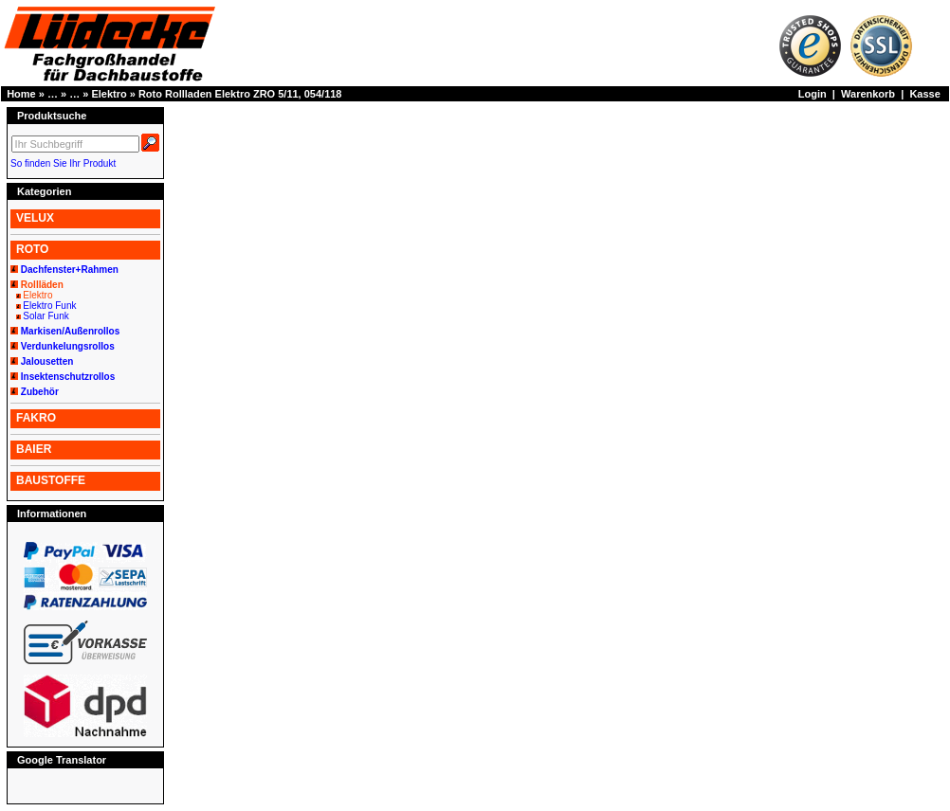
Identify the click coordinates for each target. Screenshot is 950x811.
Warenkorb (868, 93)
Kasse (924, 93)
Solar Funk (45, 316)
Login (812, 93)
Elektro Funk (49, 305)
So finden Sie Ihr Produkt (63, 163)
